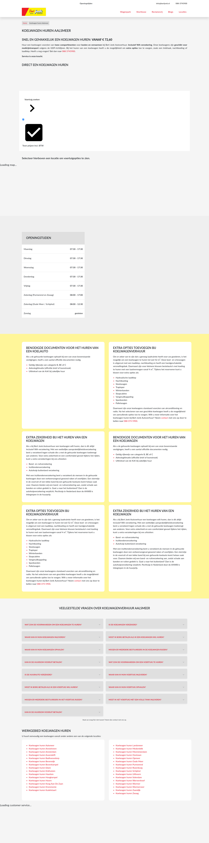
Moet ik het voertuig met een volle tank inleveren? (135, 699)
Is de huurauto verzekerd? (38, 674)
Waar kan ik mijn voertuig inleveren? (128, 674)
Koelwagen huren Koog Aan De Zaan (46, 783)
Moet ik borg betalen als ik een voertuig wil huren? (51, 687)
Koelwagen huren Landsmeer (129, 745)
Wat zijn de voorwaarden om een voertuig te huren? (136, 662)
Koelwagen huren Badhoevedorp (44, 758)
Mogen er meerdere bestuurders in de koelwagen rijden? (138, 649)
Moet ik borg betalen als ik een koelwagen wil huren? (136, 637)
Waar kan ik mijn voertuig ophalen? (127, 687)
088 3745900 (68, 51)
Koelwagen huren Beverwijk (42, 761)
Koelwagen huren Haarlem (41, 774)
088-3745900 (181, 3)
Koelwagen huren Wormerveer (130, 787)
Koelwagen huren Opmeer (128, 758)
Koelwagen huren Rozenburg (129, 767)
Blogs (170, 12)
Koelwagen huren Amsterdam (42, 751)
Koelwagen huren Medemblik (129, 748)
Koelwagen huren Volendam (129, 777)
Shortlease (141, 12)
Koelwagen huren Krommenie (42, 787)
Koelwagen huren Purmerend (129, 764)
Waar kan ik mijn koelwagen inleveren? (45, 637)
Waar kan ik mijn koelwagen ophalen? (44, 649)
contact (164, 417)
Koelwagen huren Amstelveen (43, 748)
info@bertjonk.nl (163, 3)
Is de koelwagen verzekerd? (123, 624)
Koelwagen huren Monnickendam (131, 751)
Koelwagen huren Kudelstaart (42, 790)
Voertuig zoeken (32, 107)
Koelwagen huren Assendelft (42, 755)
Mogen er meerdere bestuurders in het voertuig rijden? (53, 699)
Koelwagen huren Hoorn (40, 780)
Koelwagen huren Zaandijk (128, 790)
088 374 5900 (130, 421)
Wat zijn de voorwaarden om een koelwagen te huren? (53, 624)
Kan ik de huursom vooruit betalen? (43, 662)
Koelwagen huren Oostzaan (128, 755)
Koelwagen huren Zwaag (127, 793)
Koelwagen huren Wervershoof (130, 780)
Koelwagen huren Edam (40, 767)
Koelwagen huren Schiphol (128, 771)
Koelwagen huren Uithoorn (128, 774)
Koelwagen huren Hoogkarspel (43, 777)
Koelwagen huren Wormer (128, 783)
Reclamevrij (157, 12)
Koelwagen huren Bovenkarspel (43, 764)
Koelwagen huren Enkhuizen (42, 771)
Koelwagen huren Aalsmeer (41, 745)
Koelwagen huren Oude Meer (129, 761)
